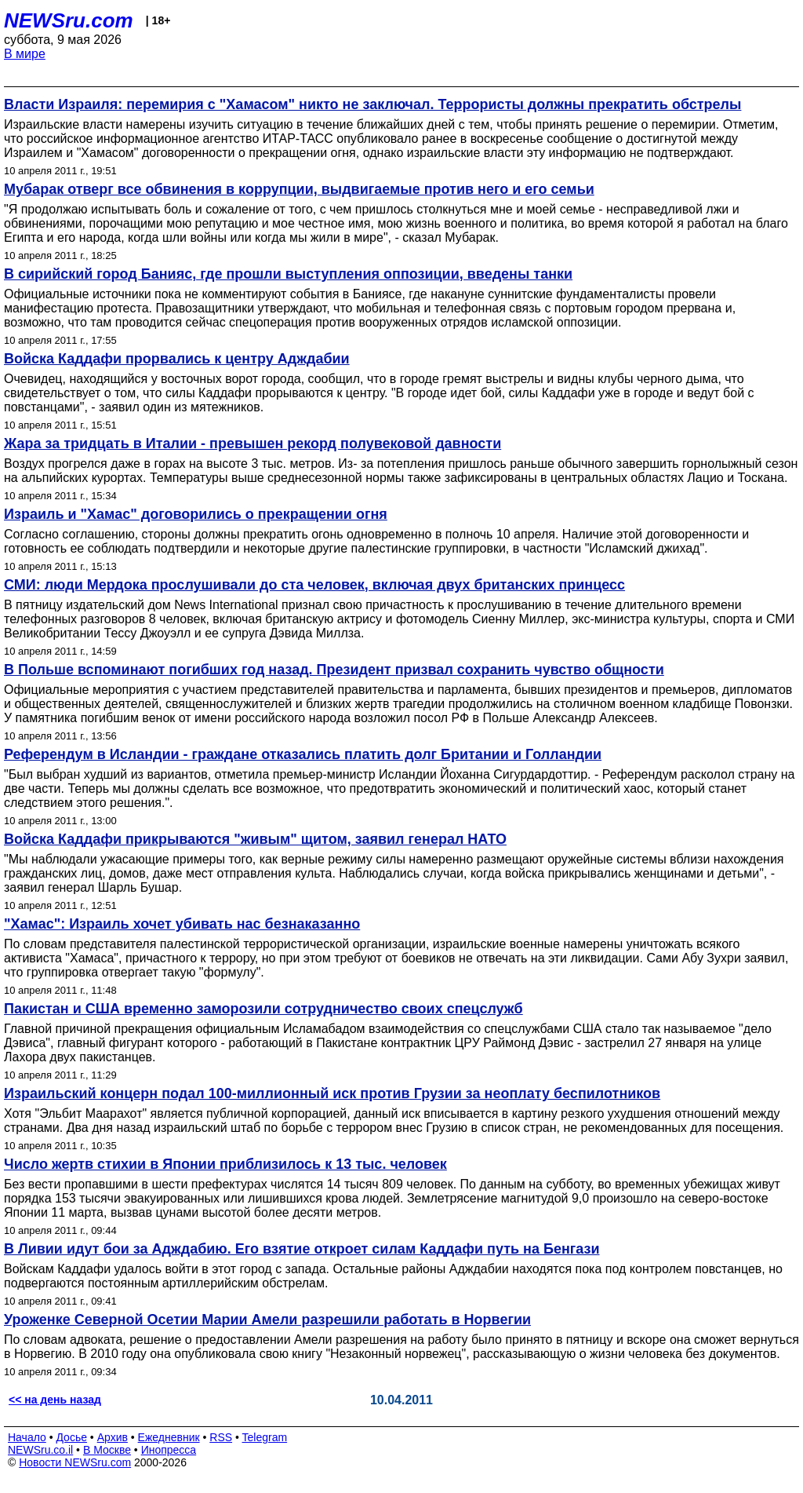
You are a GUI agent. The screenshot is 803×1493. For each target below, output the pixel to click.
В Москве (107, 1450)
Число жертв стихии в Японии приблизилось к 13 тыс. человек (225, 1164)
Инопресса (169, 1450)
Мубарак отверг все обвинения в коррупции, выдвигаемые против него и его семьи (299, 189)
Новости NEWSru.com (75, 1462)
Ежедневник (169, 1437)
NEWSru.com (68, 20)
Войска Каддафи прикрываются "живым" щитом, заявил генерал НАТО (255, 839)
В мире (24, 53)
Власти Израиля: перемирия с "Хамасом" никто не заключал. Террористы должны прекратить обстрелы (372, 104)
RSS (220, 1437)
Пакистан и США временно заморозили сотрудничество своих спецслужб (263, 1009)
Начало (27, 1437)
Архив (112, 1437)
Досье (71, 1437)
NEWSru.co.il (40, 1450)
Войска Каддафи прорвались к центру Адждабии (177, 359)
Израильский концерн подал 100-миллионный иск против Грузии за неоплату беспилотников (332, 1093)
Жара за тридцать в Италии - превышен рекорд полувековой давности (252, 443)
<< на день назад (55, 1399)
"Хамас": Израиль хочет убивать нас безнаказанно (182, 924)
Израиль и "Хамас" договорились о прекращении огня (195, 514)
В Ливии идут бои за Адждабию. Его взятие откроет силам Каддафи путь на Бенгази (302, 1249)
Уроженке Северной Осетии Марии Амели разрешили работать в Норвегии (267, 1319)
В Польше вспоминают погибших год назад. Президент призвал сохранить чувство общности (334, 669)
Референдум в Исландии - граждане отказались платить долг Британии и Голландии (302, 754)
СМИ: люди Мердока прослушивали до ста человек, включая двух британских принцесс (314, 585)
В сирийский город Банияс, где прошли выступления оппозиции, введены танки (288, 274)
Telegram (265, 1437)
